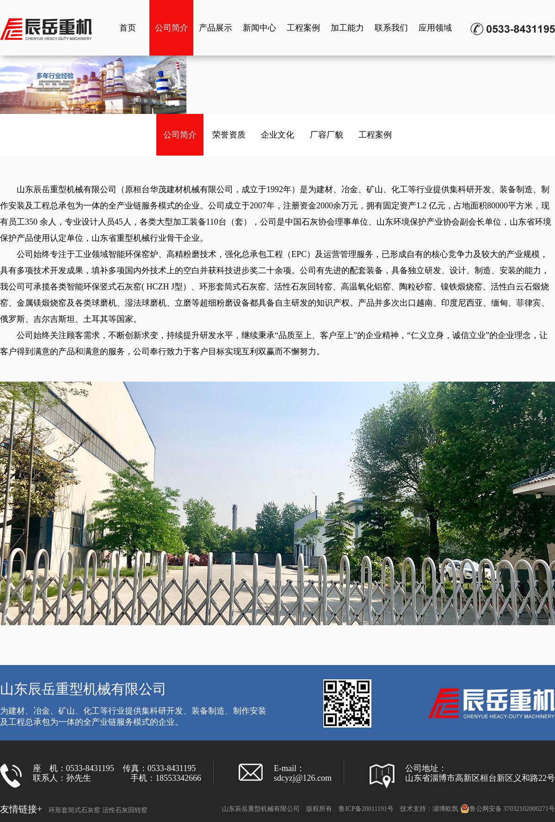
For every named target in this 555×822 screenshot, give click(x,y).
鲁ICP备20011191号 (366, 808)
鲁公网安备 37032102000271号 (507, 808)
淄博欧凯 (445, 808)
